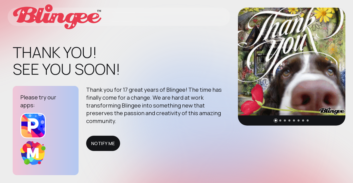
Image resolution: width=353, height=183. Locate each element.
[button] (276, 120)
